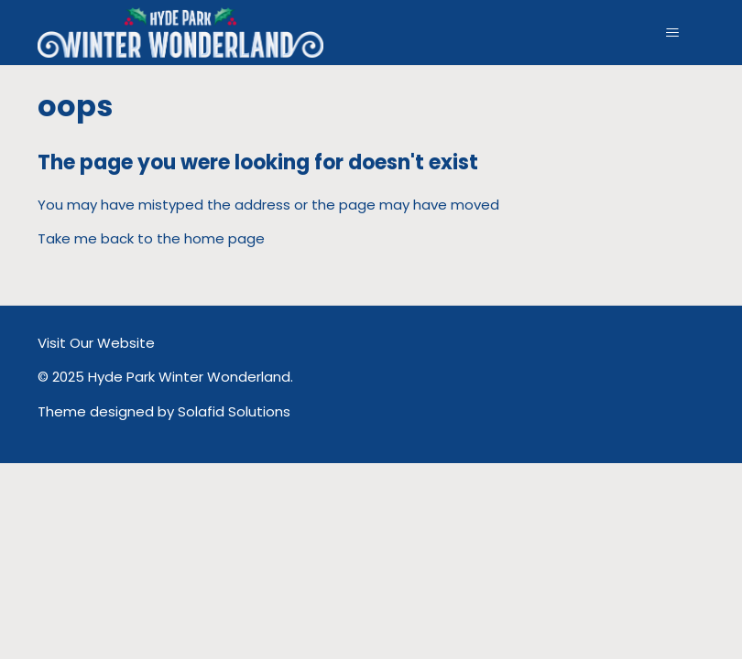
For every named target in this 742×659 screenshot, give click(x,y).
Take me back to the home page (151, 238)
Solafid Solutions (234, 411)
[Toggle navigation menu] (672, 33)
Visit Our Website (96, 342)
